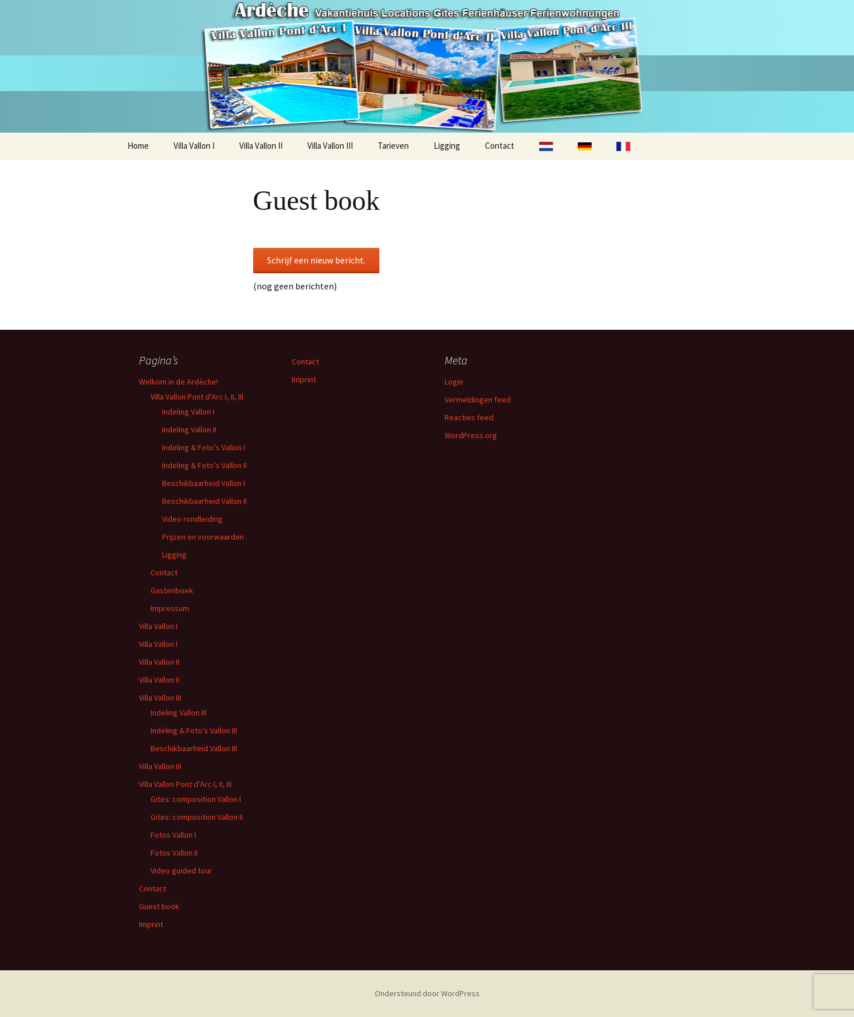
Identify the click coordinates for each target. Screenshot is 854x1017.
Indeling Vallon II (189, 429)
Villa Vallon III (330, 145)
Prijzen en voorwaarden (203, 537)
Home (138, 145)
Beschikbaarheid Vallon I (203, 483)
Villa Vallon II (261, 145)
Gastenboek (172, 590)
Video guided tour (181, 870)
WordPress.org (471, 435)
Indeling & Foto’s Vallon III (194, 730)
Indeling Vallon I (188, 411)
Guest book (159, 906)
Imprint (151, 924)
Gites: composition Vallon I (196, 799)
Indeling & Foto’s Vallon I (203, 447)
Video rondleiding (192, 519)
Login (454, 381)
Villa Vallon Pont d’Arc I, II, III (197, 396)
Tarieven (393, 145)
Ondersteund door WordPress (427, 993)
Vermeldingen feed (478, 399)
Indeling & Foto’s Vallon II (204, 465)
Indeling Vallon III (178, 712)
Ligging (447, 145)
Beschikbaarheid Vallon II (204, 501)
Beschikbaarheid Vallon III (194, 748)
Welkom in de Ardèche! (178, 381)
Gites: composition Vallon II (197, 817)
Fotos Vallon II (174, 853)
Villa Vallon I (194, 145)
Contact (499, 145)
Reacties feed (469, 417)
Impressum (170, 608)
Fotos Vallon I (173, 835)
